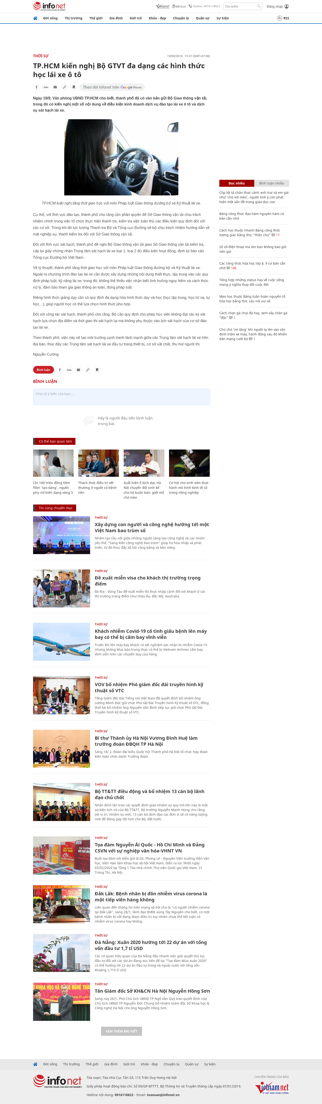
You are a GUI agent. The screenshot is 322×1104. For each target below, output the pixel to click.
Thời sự (41, 55)
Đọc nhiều (237, 183)
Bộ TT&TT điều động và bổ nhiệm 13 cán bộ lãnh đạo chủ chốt (149, 794)
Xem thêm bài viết (121, 1031)
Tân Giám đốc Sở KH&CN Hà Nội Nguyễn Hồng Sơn (152, 991)
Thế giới (95, 18)
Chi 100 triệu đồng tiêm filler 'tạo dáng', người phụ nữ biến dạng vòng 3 (53, 487)
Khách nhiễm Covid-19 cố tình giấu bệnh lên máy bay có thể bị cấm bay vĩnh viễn (151, 634)
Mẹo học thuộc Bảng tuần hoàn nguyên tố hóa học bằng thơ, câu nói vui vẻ (252, 298)
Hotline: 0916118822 (203, 6)
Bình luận (43, 370)
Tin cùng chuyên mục (56, 508)
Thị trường (73, 18)
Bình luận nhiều (271, 183)
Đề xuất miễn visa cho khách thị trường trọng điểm (148, 581)
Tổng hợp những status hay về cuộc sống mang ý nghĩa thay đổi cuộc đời (251, 282)
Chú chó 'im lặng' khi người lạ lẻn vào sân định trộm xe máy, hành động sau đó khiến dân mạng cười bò (253, 334)
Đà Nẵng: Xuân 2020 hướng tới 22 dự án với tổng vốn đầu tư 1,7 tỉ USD (151, 945)
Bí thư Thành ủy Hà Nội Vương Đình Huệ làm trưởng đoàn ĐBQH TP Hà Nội (146, 741)
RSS (283, 18)
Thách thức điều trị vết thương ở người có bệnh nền (97, 487)
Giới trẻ (136, 18)
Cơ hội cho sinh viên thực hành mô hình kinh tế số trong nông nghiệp (189, 487)
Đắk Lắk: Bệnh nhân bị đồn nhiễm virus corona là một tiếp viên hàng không (151, 896)
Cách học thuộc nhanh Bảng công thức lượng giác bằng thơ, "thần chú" (249, 232)
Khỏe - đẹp (157, 18)
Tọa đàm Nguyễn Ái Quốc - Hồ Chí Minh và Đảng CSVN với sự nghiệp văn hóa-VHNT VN (150, 848)
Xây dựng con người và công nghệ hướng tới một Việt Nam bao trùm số (152, 527)
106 (232, 268)
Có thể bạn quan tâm (55, 441)
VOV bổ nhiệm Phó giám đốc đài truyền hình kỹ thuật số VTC (149, 687)
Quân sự (203, 18)
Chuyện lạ (181, 18)
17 (275, 235)
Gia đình (116, 18)
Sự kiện (223, 18)
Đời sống (50, 18)
